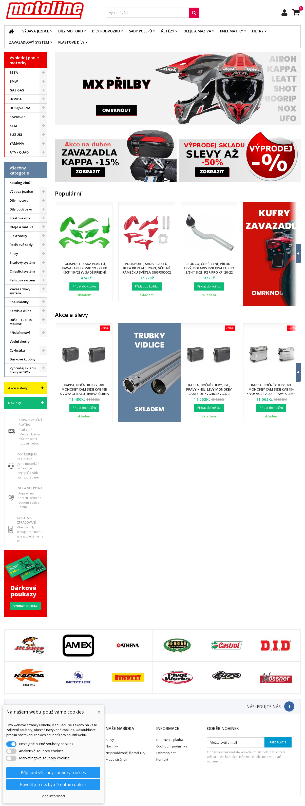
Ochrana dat (166, 753)
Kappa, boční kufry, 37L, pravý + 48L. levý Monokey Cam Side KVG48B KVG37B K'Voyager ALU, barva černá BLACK (209, 394)
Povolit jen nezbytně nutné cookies (53, 784)
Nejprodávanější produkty (125, 753)
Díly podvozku (106, 31)
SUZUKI (16, 134)
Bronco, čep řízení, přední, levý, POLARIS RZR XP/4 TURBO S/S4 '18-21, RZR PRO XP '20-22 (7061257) (209, 270)
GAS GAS (17, 90)
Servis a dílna (20, 311)
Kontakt (162, 759)
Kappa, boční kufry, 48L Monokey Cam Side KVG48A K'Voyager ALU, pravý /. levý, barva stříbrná (271, 391)
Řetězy (167, 31)
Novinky (14, 402)
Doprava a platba (169, 739)
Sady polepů (140, 31)
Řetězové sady (21, 244)
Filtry (257, 31)
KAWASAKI (18, 116)
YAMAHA (17, 143)
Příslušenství (20, 332)
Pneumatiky (231, 31)
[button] (295, 253)
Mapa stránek (116, 759)
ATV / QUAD (19, 152)
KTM (13, 125)
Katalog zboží (20, 182)
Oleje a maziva (197, 31)
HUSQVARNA (20, 108)
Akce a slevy (18, 388)
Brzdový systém (22, 262)
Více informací (53, 796)
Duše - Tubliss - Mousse (22, 321)
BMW (14, 81)
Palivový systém (22, 280)
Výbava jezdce (35, 31)
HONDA (16, 99)
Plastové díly (71, 42)
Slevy (110, 739)
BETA (14, 72)
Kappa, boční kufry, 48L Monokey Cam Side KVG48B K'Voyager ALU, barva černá (84, 389)
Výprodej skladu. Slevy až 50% (23, 370)
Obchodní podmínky (171, 746)
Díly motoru (70, 31)
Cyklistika (17, 350)
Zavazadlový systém (29, 42)
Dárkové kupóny (22, 359)
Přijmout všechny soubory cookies (53, 772)
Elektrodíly (18, 236)
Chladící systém (22, 271)
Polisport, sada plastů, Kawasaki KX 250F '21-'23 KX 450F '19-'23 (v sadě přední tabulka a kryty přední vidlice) (84, 272)
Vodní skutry (20, 341)
